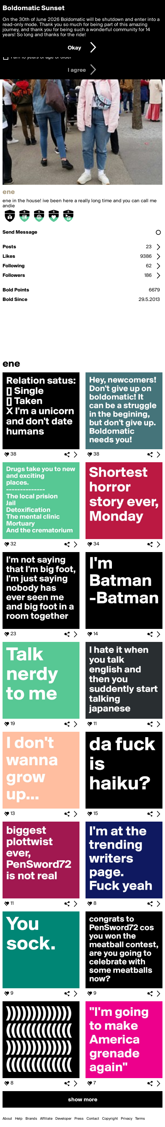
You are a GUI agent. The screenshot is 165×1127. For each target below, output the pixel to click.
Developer (63, 1119)
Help (19, 1119)
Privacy (126, 1119)
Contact (92, 1119)
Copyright (110, 1119)
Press (79, 1119)
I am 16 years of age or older (41, 57)
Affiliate (46, 1119)
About (7, 1119)
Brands (31, 1119)
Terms (140, 1119)
